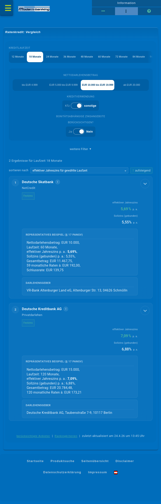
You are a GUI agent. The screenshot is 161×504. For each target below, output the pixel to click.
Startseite (35, 464)
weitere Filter (81, 151)
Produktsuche (63, 464)
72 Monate (127, 58)
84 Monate (145, 58)
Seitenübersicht (95, 464)
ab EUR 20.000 (132, 87)
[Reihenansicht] (103, 12)
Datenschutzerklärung (62, 475)
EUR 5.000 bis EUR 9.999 (62, 87)
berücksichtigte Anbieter (33, 438)
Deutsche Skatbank (37, 185)
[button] (80, 240)
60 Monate (108, 58)
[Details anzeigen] (144, 187)
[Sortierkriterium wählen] (79, 173)
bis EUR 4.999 (29, 87)
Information (126, 4)
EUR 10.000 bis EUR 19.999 (97, 87)
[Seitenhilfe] (149, 12)
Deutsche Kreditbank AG (42, 311)
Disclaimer (125, 464)
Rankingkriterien (66, 438)
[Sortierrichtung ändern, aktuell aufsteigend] (141, 173)
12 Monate (18, 58)
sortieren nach (18, 173)
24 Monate (54, 58)
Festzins (28, 198)
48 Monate (90, 58)
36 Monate (72, 58)
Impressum (97, 475)
